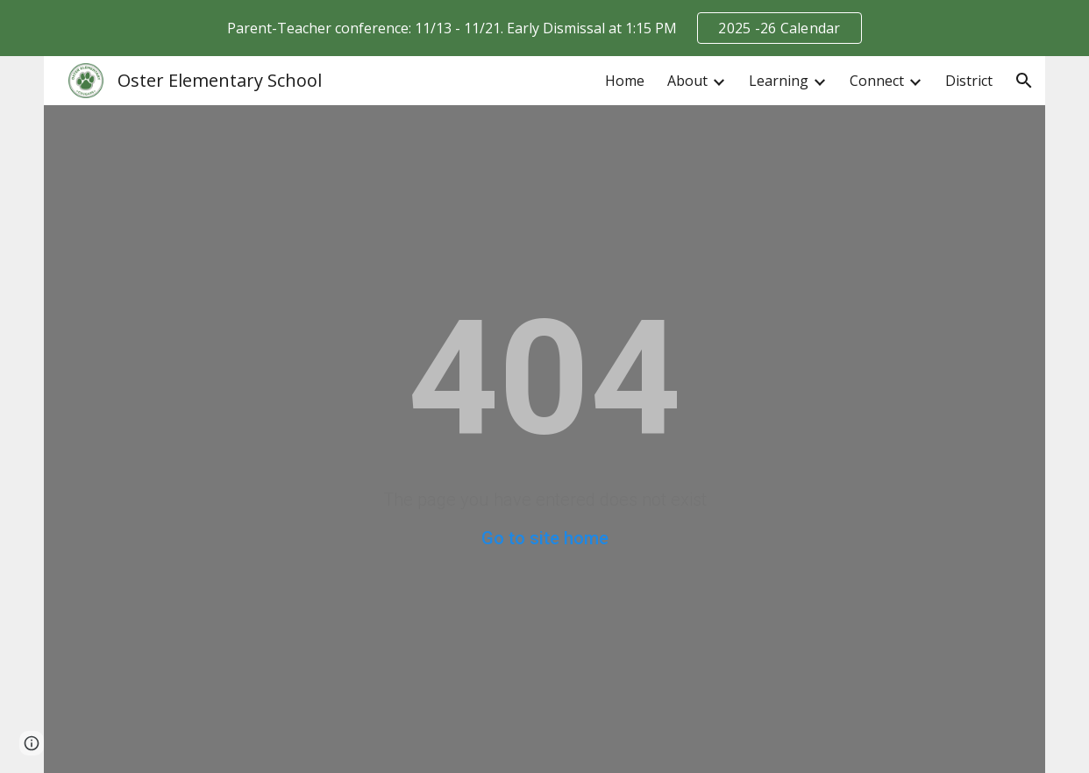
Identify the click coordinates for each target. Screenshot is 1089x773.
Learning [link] (778, 80)
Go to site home (545, 538)
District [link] (969, 80)
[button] (1024, 81)
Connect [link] (877, 80)
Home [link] (624, 80)
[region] (544, 28)
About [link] (687, 80)
